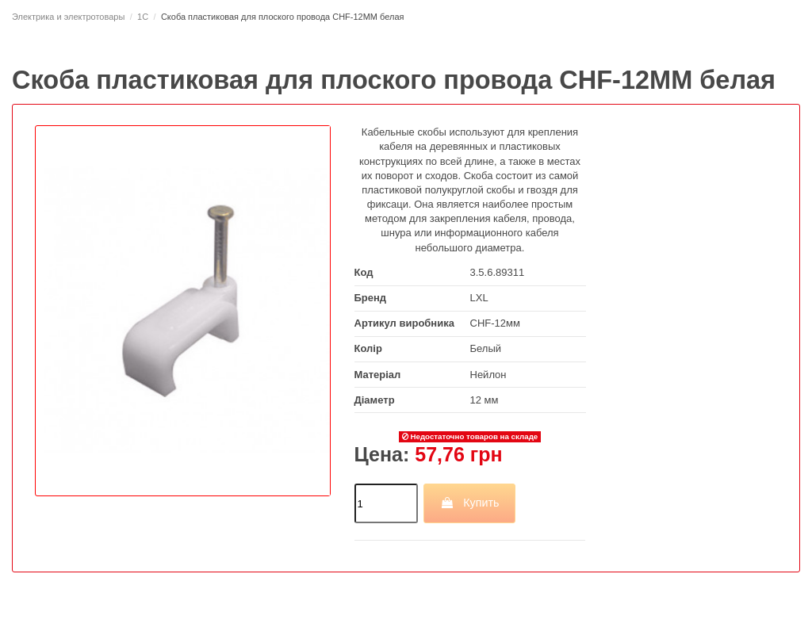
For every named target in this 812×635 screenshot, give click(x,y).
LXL (479, 298)
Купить (470, 502)
